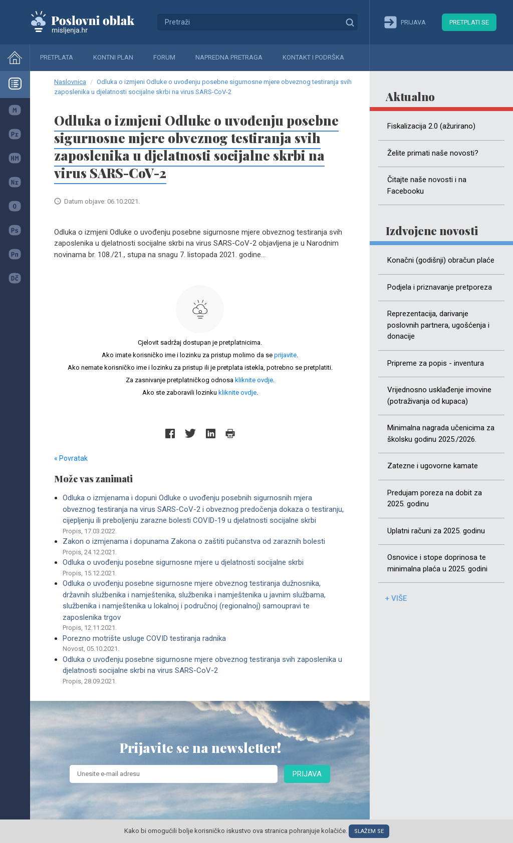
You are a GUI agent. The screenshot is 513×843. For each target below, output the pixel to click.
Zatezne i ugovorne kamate (432, 465)
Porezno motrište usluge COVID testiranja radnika (204, 644)
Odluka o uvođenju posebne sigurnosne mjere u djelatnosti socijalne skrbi (204, 568)
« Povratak (71, 458)
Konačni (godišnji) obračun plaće (440, 260)
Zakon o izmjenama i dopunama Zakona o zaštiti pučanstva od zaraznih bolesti (204, 547)
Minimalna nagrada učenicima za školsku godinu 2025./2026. (440, 433)
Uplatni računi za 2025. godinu (436, 530)
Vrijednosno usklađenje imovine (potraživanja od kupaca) (439, 395)
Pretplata (56, 57)
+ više (396, 598)
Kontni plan (113, 57)
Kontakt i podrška (313, 57)
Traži (350, 22)
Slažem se (369, 831)
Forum (164, 57)
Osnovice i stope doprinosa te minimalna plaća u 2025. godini (437, 563)
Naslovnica (70, 82)
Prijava (307, 773)
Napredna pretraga (229, 57)
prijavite (285, 355)
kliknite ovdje (254, 380)
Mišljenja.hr (90, 22)
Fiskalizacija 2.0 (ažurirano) (431, 126)
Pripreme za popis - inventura (435, 363)
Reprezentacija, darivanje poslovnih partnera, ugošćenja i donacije (438, 325)
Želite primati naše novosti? (432, 153)
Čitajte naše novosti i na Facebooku (426, 185)
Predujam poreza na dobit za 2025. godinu (434, 498)
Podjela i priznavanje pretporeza (439, 287)
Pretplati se (469, 22)
